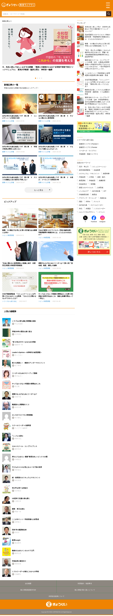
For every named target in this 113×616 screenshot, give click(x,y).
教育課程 (82, 181)
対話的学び (83, 185)
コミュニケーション (99, 167)
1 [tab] (35, 78)
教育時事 (106, 174)
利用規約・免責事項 (85, 584)
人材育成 (100, 188)
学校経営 (92, 181)
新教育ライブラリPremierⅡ (89, 144)
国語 (80, 202)
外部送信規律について (56, 597)
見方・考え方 (84, 167)
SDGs (88, 202)
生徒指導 (97, 171)
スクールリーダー (97, 206)
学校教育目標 (84, 195)
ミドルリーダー (99, 209)
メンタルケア (84, 192)
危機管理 (102, 181)
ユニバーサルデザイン (87, 213)
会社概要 (28, 584)
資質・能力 (101, 178)
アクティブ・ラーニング (87, 199)
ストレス (97, 202)
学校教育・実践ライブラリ (88, 155)
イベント (101, 213)
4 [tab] (41, 78)
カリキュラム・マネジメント (89, 174)
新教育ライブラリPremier (88, 148)
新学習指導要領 (84, 171)
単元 (80, 209)
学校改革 (82, 178)
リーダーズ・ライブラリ (87, 151)
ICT (105, 192)
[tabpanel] (38, 47)
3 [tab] (39, 78)
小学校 (91, 178)
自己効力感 (83, 206)
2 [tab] (37, 78)
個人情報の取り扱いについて (85, 590)
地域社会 (103, 199)
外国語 (88, 209)
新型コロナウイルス (86, 188)
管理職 (93, 185)
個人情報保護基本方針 (28, 590)
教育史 (94, 195)
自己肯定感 (96, 192)
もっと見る (38, 190)
